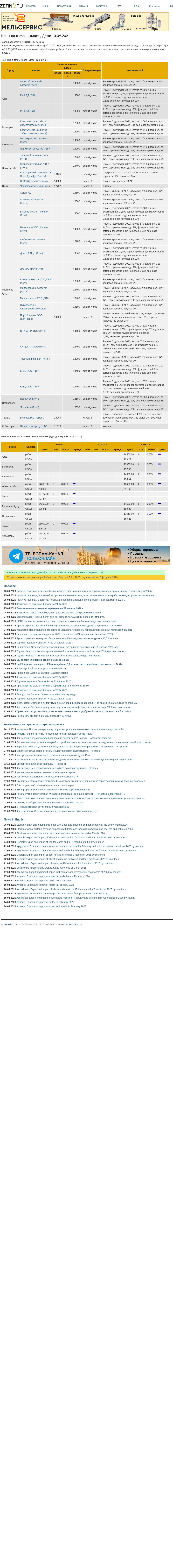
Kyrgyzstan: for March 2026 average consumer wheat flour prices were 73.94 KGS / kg (62, 893)
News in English (14, 819)
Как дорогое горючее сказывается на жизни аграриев (46, 772)
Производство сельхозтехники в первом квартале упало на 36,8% (53, 685)
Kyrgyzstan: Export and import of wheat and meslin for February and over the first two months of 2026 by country (76, 850)
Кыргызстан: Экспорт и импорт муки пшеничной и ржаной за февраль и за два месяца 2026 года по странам (77, 703)
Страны (87, 6)
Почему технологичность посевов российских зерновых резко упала (54, 733)
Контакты (154, 6)
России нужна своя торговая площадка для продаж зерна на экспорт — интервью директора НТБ (71, 793)
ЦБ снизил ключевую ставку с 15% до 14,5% (43, 659)
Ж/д (119, 6)
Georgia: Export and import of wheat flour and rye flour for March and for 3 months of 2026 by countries (71, 837)
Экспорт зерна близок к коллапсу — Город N (41, 763)
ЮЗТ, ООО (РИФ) (29, 371)
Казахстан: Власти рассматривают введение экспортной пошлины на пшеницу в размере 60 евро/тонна (74, 759)
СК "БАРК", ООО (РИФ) (33, 331)
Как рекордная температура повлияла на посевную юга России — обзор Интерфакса (64, 738)
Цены (49, 6)
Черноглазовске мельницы (35, 186)
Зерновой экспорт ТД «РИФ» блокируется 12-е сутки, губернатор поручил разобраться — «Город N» (72, 746)
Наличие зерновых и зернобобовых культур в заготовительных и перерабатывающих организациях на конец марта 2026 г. (85, 591)
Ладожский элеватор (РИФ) (35, 148)
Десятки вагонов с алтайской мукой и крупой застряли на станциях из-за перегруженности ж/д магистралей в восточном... (85, 742)
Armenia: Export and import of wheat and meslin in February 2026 (51, 906)
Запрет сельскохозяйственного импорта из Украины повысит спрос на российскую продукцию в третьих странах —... (81, 798)
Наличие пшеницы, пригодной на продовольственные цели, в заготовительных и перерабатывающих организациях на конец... (87, 595)
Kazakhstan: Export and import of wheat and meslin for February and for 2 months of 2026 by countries (71, 889)
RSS (136, 6)
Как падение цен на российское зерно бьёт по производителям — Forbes (57, 768)
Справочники (67, 6)
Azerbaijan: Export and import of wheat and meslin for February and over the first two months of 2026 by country (75, 897)
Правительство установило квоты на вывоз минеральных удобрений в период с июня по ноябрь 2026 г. (74, 711)
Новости (34, 6)
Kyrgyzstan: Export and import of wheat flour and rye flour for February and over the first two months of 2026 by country (80, 846)
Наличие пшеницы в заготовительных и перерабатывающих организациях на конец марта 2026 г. (71, 599)
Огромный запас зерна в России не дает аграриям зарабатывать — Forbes (58, 750)
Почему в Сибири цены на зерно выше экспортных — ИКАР (50, 802)
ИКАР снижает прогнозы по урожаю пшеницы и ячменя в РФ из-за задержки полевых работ (68, 621)
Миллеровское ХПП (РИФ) (35, 298)
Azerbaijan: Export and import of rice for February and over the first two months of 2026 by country (68, 872)
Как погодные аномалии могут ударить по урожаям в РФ (48, 776)
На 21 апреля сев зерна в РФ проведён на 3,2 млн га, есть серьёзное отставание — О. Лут (70, 664)
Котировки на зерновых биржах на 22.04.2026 (42, 690)
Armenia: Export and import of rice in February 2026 (43, 880)
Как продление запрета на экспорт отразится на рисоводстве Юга (53, 755)
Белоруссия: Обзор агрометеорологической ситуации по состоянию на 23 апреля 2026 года (68, 647)
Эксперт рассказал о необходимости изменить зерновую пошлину (53, 789)
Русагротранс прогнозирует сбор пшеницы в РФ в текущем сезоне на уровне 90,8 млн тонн (67, 638)
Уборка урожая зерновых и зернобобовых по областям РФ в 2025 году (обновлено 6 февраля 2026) (61, 577)
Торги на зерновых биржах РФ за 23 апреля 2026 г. (45, 681)
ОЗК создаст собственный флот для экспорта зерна (45, 785)
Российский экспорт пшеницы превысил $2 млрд (44, 715)
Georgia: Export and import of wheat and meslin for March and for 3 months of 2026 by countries (68, 859)
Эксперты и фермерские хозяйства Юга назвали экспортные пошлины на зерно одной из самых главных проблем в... (82, 781)
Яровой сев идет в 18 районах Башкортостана (42, 672)
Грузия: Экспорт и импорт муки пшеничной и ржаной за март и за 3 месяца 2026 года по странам (70, 651)
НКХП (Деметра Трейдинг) (34, 181)
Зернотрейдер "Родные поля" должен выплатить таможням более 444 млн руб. (61, 616)
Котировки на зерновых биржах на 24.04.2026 (42, 604)
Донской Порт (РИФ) (31, 253)
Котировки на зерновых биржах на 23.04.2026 (42, 677)
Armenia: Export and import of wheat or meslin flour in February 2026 (53, 876)
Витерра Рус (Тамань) (32, 417)
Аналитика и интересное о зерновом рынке (34, 724)
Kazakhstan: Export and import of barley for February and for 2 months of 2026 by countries (65, 863)
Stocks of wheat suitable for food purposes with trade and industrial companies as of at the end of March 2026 (75, 829)
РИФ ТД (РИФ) (28, 95)
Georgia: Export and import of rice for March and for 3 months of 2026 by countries (60, 842)
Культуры (105, 6)
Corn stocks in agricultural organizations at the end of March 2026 (51, 867)
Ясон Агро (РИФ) (29, 398)
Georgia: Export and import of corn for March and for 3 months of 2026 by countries (61, 854)
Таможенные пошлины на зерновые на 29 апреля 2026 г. (50, 608)
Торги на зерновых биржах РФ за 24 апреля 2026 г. (45, 642)
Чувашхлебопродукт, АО (33, 426)
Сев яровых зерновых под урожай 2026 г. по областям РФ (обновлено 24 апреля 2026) (53, 572)
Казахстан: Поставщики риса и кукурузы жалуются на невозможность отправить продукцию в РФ (70, 729)
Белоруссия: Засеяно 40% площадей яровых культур (46, 694)
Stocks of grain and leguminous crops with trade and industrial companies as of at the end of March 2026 (72, 824)
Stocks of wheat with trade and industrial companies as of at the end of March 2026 (61, 833)
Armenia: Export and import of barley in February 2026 (45, 902)
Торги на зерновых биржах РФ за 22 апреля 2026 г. (45, 698)
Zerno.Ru (8, 924)
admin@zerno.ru (74, 924)
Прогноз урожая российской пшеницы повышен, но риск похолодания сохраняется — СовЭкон (69, 625)
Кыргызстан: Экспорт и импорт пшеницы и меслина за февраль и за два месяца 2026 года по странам (73, 707)
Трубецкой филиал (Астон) (35, 358)
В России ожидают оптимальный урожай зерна (43, 806)
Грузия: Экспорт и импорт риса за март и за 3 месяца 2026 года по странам (58, 655)
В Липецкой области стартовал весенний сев (41, 668)
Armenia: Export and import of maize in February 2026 (45, 884)
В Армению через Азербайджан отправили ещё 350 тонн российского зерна (59, 612)
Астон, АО (25, 192)
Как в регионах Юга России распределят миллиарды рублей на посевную (57, 811)
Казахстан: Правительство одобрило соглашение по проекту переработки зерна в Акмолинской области (75, 629)
